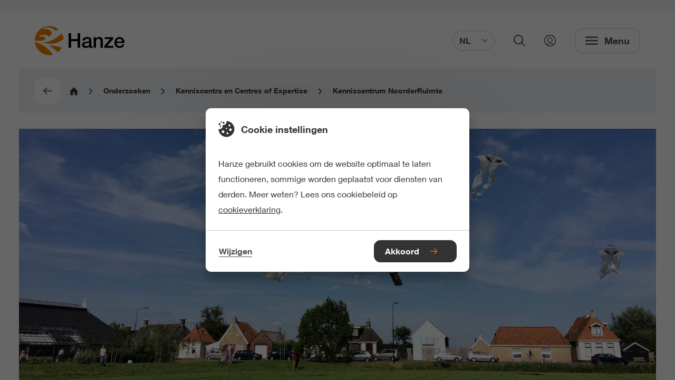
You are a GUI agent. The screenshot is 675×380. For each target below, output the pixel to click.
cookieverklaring (249, 209)
